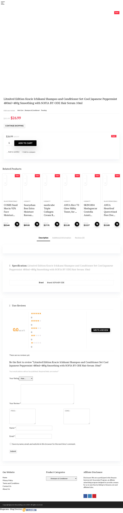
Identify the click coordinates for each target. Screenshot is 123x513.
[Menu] (3, 3)
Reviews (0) (79, 239)
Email (12, 437)
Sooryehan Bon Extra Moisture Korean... (29, 211)
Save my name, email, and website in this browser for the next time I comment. (43, 445)
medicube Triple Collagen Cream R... (49, 211)
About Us (6, 490)
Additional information (61, 239)
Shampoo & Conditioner (32, 110)
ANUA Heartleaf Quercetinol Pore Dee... (110, 211)
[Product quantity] (9, 143)
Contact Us (7, 487)
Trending (43, 110)
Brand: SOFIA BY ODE (55, 284)
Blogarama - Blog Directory (11, 510)
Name (12, 429)
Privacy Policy (8, 482)
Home (5, 479)
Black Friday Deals (10, 202)
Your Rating (14, 379)
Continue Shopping (14, 126)
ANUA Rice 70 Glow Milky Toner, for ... (71, 210)
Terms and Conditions (11, 485)
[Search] (119, 3)
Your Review (15, 404)
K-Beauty (27, 202)
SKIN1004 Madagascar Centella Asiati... (90, 211)
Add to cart (25, 143)
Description (43, 239)
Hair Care (20, 110)
